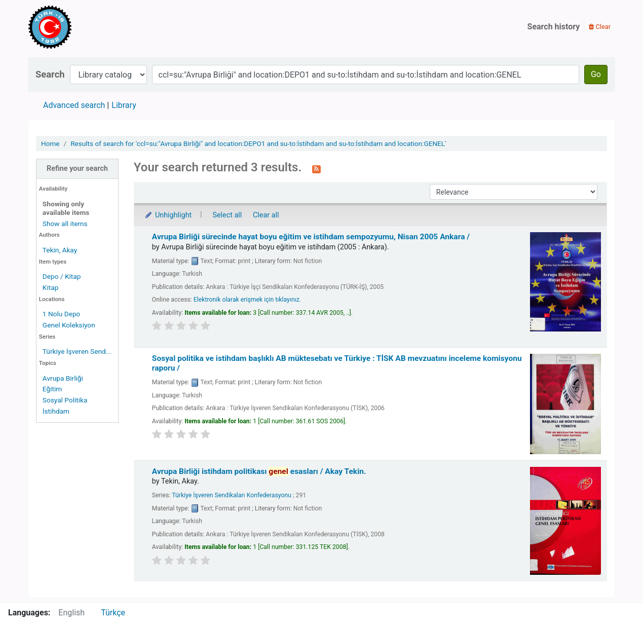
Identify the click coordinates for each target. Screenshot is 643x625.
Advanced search (74, 105)
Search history (553, 26)
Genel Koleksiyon (69, 325)
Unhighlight (168, 215)
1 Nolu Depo (62, 314)
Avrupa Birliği (63, 378)
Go (596, 74)
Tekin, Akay (60, 250)
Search (50, 74)
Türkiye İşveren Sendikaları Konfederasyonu (231, 495)
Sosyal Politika (65, 400)
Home (50, 143)
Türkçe (113, 612)
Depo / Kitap (62, 276)
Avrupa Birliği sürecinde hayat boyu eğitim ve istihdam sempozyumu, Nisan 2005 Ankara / (311, 236)
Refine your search (77, 168)
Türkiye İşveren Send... (77, 351)
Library (123, 105)
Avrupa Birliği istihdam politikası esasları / (259, 471)
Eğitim (52, 389)
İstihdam (56, 411)
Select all (227, 215)
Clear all (266, 215)
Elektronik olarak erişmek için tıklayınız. (247, 299)
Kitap (51, 287)
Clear (600, 26)
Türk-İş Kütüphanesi (79, 27)
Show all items (65, 223)
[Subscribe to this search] (316, 168)
